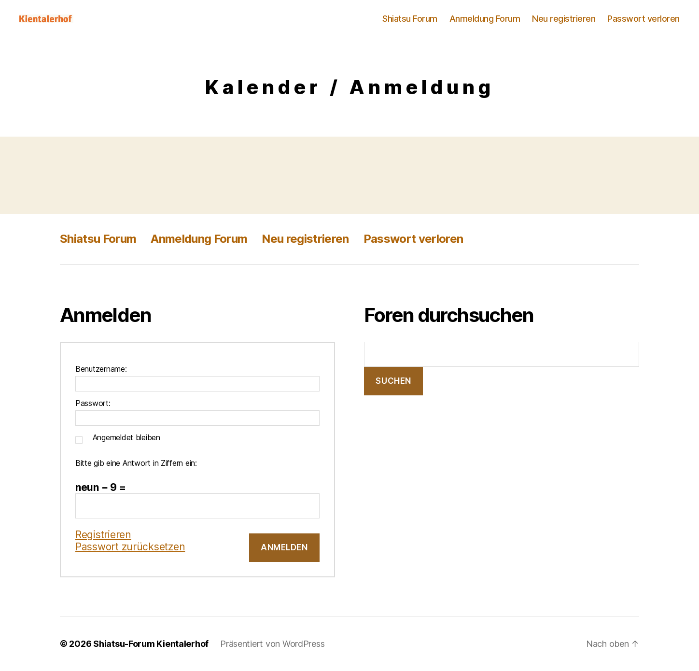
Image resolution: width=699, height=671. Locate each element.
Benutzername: (101, 369)
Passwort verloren (643, 19)
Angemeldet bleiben (126, 437)
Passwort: (93, 403)
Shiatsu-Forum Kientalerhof (151, 644)
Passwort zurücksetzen (130, 547)
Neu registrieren (563, 19)
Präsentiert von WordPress (272, 644)
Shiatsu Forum (409, 19)
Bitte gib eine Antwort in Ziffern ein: (136, 463)
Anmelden (284, 547)
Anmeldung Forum (484, 19)
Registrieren (103, 535)
